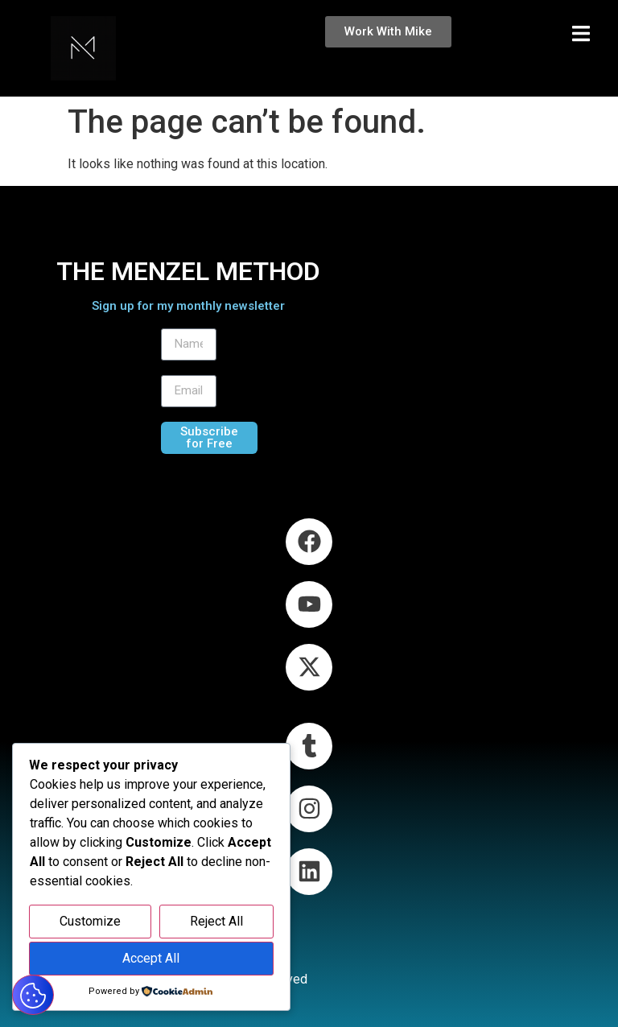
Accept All (150, 958)
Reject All (216, 921)
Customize (90, 921)
